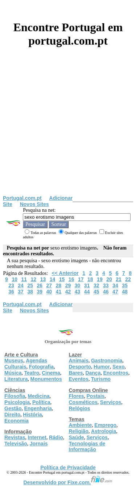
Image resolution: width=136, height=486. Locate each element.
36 (11, 292)
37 (21, 292)
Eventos (78, 379)
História (32, 414)
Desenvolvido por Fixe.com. (68, 482)
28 (59, 285)
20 (109, 279)
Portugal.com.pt (22, 198)
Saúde (76, 437)
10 (14, 279)
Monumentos (46, 379)
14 (52, 279)
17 (81, 279)
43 (78, 292)
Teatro (31, 373)
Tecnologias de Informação (87, 446)
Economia (16, 421)
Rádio (56, 437)
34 (115, 285)
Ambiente (80, 425)
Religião (78, 431)
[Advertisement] (68, 123)
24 (21, 285)
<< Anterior (65, 273)
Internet (37, 437)
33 (106, 285)
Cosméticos (83, 402)
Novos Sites (34, 204)
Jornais (39, 443)
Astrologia (103, 431)
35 (125, 285)
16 (71, 279)
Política (41, 402)
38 (30, 292)
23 (11, 285)
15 (62, 279)
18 (90, 279)
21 (118, 279)
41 (59, 292)
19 (100, 279)
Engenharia (37, 408)
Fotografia (41, 367)
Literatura (16, 379)
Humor (102, 367)
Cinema (51, 373)
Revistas (14, 437)
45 (96, 292)
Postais (96, 396)
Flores (76, 396)
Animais (78, 360)
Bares (76, 373)
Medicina (39, 396)
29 (68, 285)
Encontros (115, 373)
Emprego (105, 425)
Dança (92, 373)
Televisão (15, 443)
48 (125, 292)
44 (87, 292)
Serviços (110, 402)
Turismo (101, 379)
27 (49, 285)
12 (34, 279)
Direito (12, 414)
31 (87, 285)
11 (24, 279)
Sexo (118, 367)
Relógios (79, 408)
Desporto (80, 367)
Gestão (12, 408)
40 (49, 292)
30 (78, 285)
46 (106, 292)
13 (43, 279)
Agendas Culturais (25, 364)
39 (39, 292)
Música (12, 373)
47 (115, 292)
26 (39, 285)
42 (68, 292)
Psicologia (17, 402)
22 (128, 279)
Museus (13, 360)
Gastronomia (106, 360)
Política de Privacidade (68, 467)
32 (96, 285)
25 (30, 285)
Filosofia (14, 396)
